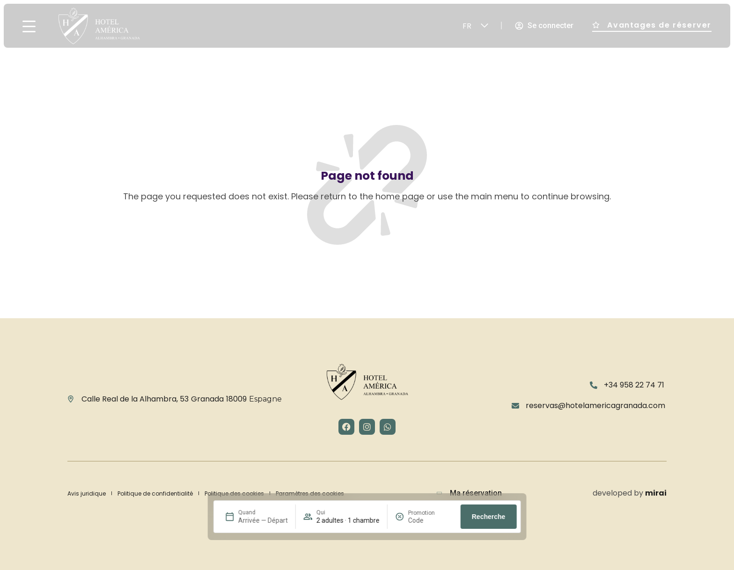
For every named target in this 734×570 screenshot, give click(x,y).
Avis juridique (86, 493)
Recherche (489, 516)
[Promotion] (430, 520)
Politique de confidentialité (155, 493)
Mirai (656, 493)
